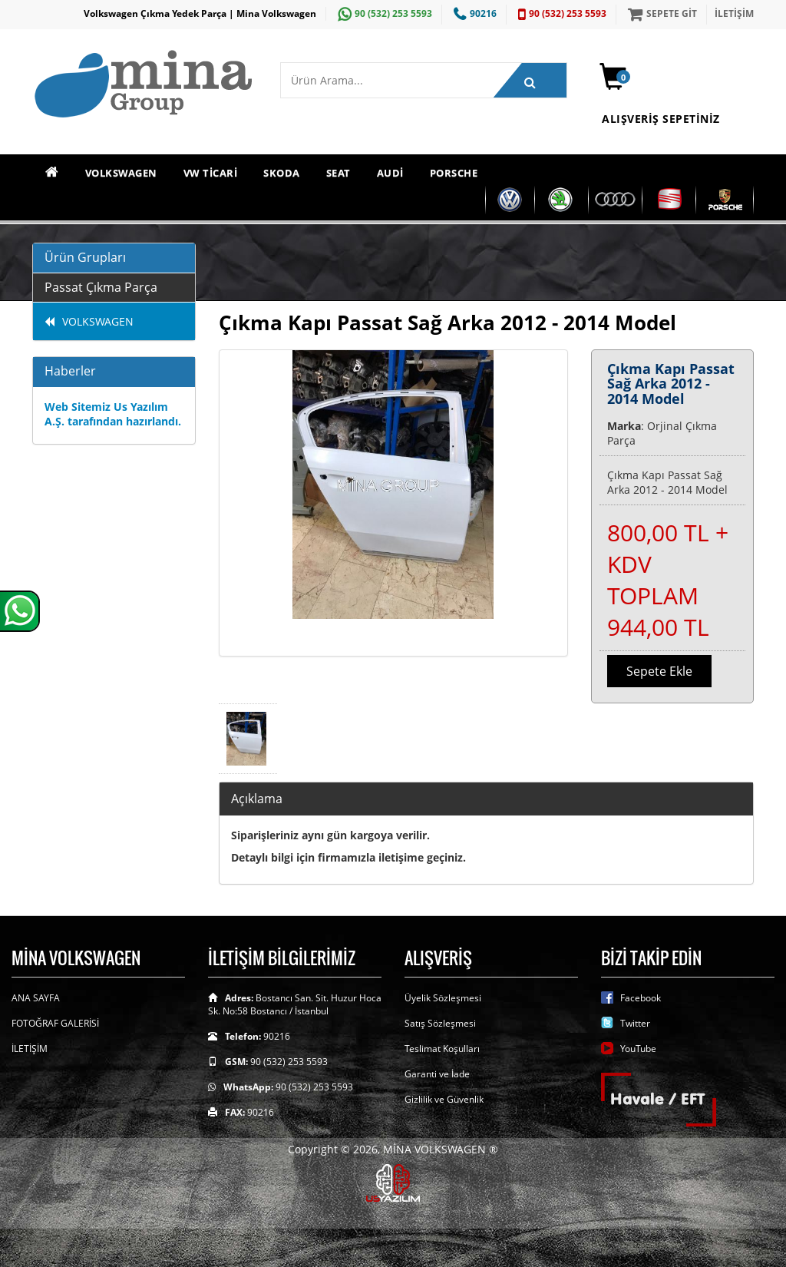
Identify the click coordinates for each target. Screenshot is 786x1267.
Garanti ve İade (437, 1073)
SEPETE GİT (660, 13)
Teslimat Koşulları (442, 1048)
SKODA (281, 173)
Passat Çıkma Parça (101, 287)
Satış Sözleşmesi (440, 1023)
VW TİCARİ (210, 173)
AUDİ (390, 173)
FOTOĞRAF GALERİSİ (55, 1023)
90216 (473, 13)
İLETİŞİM (734, 13)
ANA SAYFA (36, 997)
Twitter (635, 1023)
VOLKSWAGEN (121, 173)
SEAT (338, 173)
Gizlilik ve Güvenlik (444, 1099)
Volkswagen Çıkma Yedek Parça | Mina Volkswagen (200, 13)
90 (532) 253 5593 (383, 13)
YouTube (638, 1048)
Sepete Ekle (659, 671)
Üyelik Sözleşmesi (443, 997)
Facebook (640, 997)
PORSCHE (454, 173)
